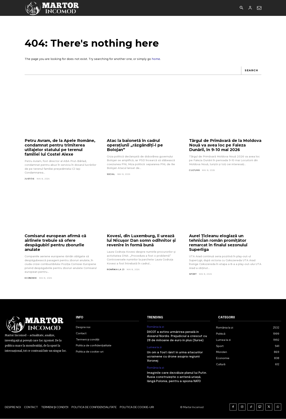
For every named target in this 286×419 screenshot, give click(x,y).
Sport (193, 274)
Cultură (194, 170)
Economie (31, 278)
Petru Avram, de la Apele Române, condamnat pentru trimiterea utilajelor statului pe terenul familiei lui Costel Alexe (61, 147)
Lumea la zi (154, 347)
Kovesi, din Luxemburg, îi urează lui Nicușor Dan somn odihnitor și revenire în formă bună (142, 241)
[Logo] (52, 8)
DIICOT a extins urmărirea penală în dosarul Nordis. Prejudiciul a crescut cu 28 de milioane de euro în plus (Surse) (177, 336)
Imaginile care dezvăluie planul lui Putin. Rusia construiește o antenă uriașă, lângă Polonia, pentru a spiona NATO (177, 377)
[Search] (251, 70)
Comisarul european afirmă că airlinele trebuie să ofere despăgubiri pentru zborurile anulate (56, 243)
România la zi (115, 269)
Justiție (29, 179)
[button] (241, 8)
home (156, 59)
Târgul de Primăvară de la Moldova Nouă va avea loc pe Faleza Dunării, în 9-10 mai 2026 (222, 145)
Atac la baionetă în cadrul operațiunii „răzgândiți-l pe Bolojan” (135, 145)
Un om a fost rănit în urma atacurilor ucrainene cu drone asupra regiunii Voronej (175, 357)
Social (111, 174)
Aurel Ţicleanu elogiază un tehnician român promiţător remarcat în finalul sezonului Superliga (218, 243)
